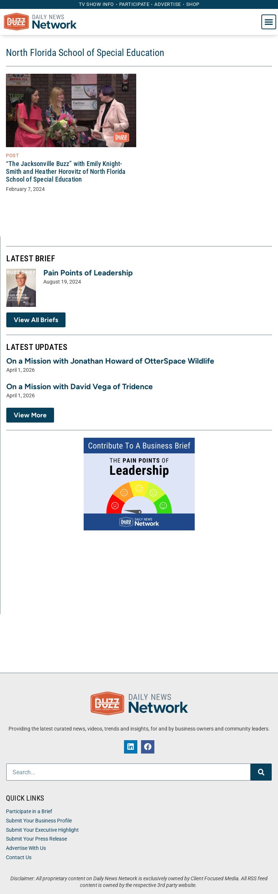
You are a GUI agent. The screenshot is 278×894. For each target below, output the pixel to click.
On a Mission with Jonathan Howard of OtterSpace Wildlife (110, 360)
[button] (268, 21)
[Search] (261, 772)
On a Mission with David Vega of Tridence (79, 386)
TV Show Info (96, 4)
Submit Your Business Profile (39, 821)
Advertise (167, 4)
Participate (134, 4)
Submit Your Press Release (36, 839)
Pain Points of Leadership (88, 272)
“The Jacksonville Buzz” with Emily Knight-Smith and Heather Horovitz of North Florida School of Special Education (66, 171)
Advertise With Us (26, 848)
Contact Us (18, 857)
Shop (193, 4)
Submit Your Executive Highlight (42, 830)
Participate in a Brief (29, 811)
